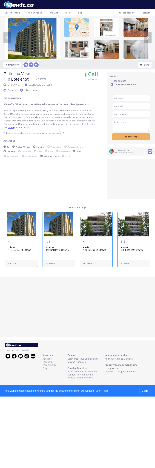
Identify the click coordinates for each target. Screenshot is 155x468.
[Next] (148, 37)
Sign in (146, 12)
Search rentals (12, 12)
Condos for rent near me (80, 374)
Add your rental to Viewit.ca (119, 358)
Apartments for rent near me (82, 371)
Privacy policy (49, 364)
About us (47, 358)
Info (67, 12)
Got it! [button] (145, 391)
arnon (11, 127)
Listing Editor (111, 368)
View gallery (12, 64)
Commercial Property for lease (120, 371)
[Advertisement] (131, 178)
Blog (80, 12)
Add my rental (35, 12)
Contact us (48, 361)
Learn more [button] (102, 390)
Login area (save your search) (82, 358)
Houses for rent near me (80, 377)
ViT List (54, 12)
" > (32, 38)
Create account (127, 12)
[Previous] (7, 37)
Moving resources (76, 361)
